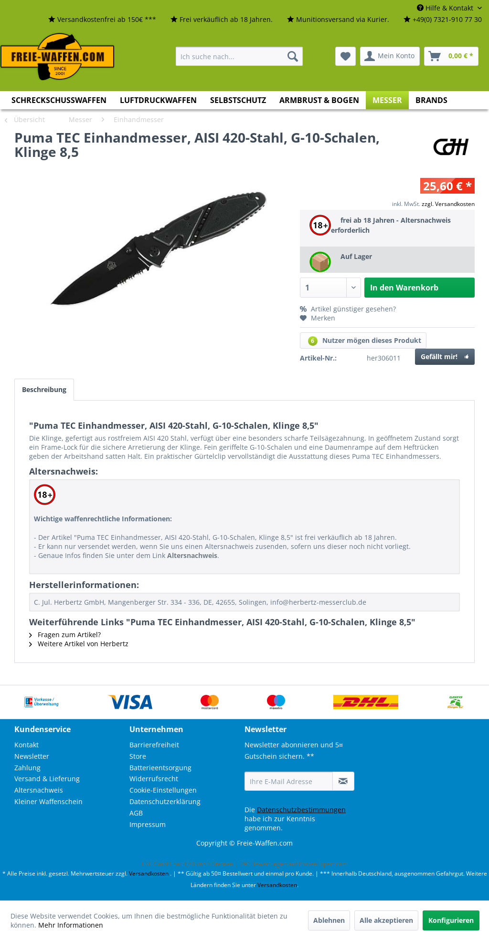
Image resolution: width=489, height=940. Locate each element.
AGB (136, 812)
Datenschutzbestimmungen (301, 809)
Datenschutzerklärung (165, 801)
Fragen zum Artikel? (65, 634)
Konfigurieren (451, 920)
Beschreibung (44, 389)
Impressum (147, 824)
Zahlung (27, 767)
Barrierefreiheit (154, 744)
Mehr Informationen (70, 925)
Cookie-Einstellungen (163, 790)
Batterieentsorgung (160, 767)
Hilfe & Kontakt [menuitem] (446, 7)
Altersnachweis (38, 790)
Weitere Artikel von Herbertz (78, 643)
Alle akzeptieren (386, 920)
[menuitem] (102, 20)
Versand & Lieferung (47, 778)
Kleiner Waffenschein (48, 801)
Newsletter (31, 756)
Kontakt (26, 744)
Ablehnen (329, 920)
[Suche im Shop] (239, 56)
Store (137, 756)
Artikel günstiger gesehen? (348, 308)
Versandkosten (149, 873)
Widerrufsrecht (153, 778)
